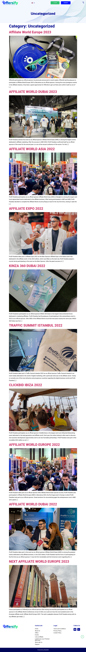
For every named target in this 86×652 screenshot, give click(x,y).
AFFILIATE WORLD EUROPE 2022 (34, 445)
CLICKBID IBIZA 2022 (25, 385)
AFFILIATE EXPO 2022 (26, 209)
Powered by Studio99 (43, 649)
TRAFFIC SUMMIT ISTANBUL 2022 (35, 325)
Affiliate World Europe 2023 (30, 32)
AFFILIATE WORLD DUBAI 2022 (33, 504)
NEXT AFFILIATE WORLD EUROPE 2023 (39, 562)
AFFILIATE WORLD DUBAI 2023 (33, 92)
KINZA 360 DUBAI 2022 (27, 266)
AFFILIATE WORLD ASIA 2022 (32, 149)
